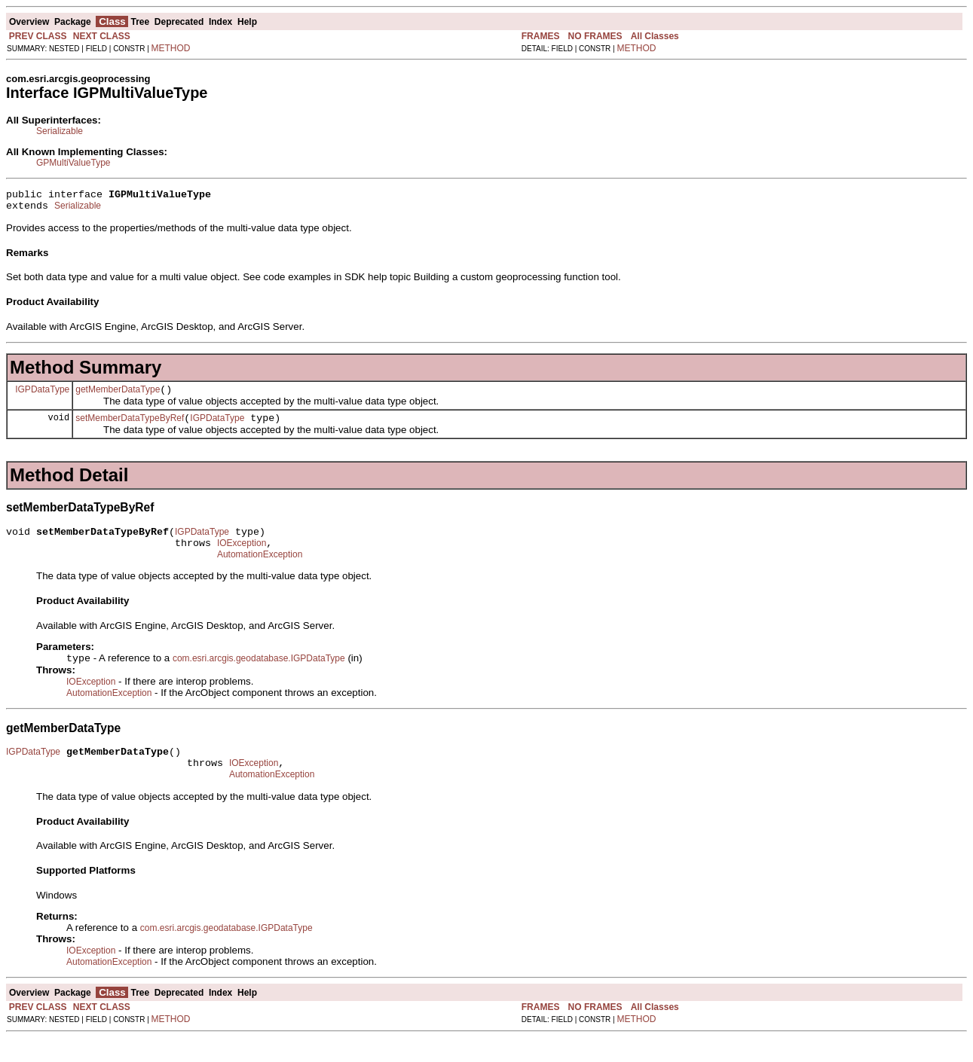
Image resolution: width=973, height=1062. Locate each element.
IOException (241, 556)
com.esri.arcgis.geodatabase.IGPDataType (259, 675)
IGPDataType (42, 395)
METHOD (171, 48)
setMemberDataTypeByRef (129, 427)
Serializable (59, 131)
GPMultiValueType (73, 162)
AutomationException (259, 570)
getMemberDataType (117, 396)
